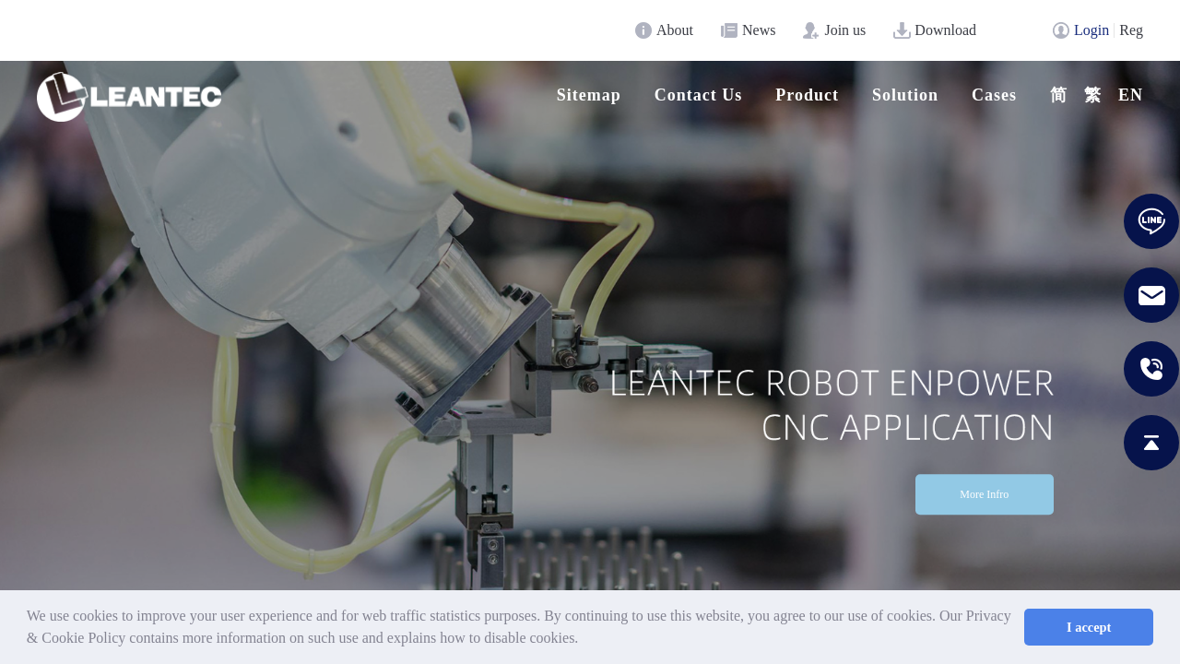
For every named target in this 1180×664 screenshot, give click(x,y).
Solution (905, 95)
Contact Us (699, 95)
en (1130, 95)
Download (945, 30)
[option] (590, 358)
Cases (994, 95)
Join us (845, 30)
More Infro (984, 495)
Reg (1131, 30)
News (758, 30)
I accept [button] (1089, 627)
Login (1091, 30)
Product (807, 95)
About (674, 30)
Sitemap (589, 95)
